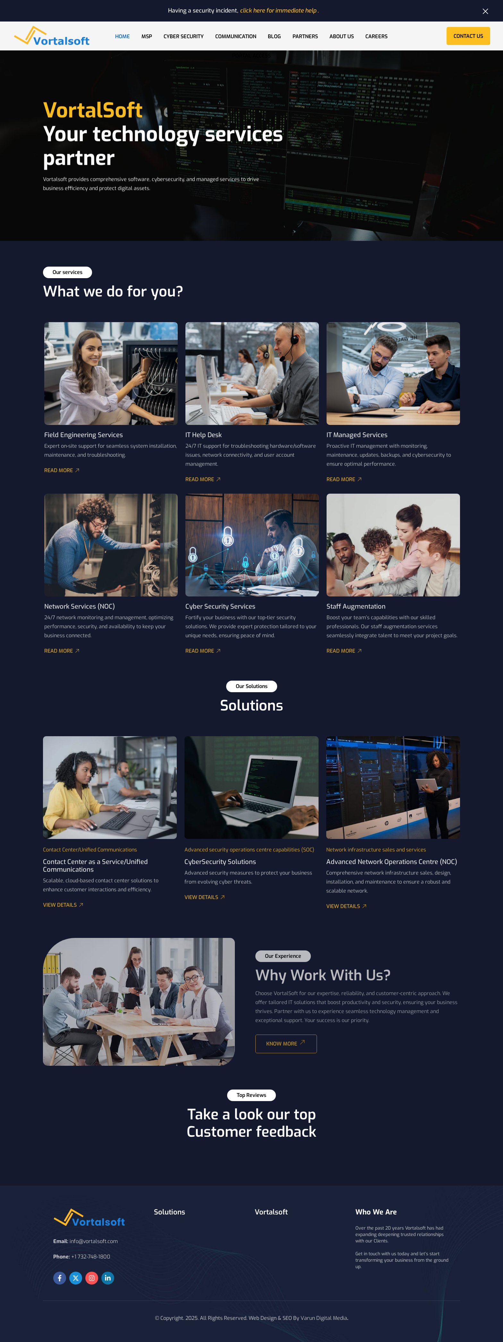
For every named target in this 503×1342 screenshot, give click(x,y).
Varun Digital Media (324, 1318)
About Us (341, 36)
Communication (235, 36)
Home (122, 36)
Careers (376, 36)
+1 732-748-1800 (90, 1256)
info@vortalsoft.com (94, 1241)
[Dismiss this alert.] (485, 12)
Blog (274, 36)
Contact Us (468, 36)
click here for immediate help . (279, 10)
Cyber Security (184, 36)
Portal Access (251, 55)
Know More (287, 1047)
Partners (305, 36)
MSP (146, 36)
